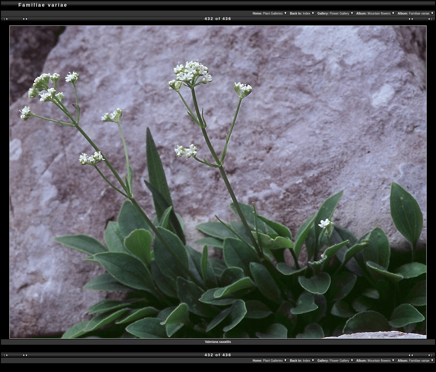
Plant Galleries (275, 13)
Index (309, 13)
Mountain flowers (381, 13)
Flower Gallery (342, 13)
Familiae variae (421, 13)
